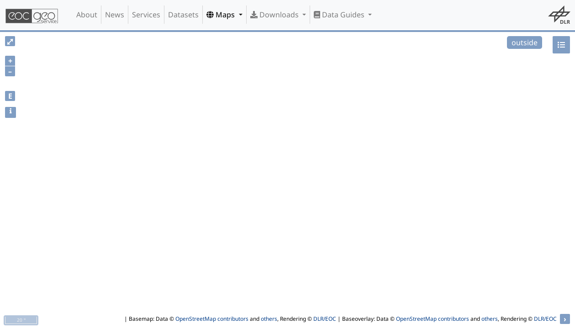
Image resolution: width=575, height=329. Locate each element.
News (114, 15)
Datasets (183, 15)
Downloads (275, 15)
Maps (221, 15)
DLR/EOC (324, 319)
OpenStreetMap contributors (211, 319)
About (86, 15)
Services (146, 15)
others (269, 319)
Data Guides (340, 15)
